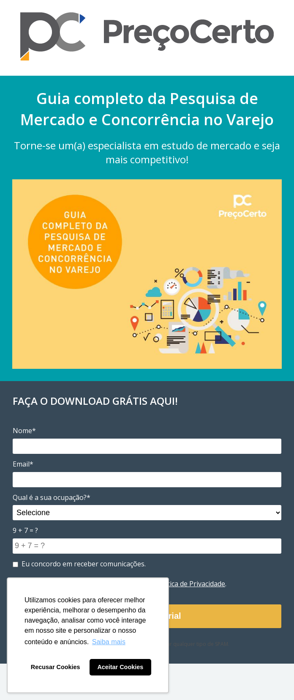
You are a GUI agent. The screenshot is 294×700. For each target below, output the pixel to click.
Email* (23, 464)
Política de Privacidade (190, 583)
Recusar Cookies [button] (55, 667)
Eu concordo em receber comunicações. (79, 563)
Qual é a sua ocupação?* (51, 497)
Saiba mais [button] (108, 641)
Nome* (24, 430)
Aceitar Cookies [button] (120, 667)
